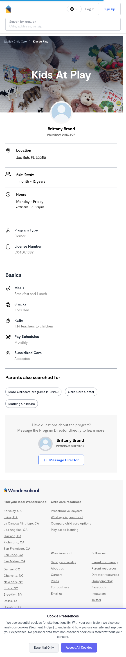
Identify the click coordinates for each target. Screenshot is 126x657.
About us (57, 568)
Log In (89, 9)
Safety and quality (63, 562)
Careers (56, 574)
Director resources (105, 574)
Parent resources (104, 568)
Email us (57, 593)
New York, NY (13, 582)
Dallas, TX (10, 601)
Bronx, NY (11, 588)
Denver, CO (12, 569)
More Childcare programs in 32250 (33, 392)
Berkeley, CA (13, 511)
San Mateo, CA (14, 561)
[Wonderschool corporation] (61, 490)
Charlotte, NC (14, 575)
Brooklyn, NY (13, 594)
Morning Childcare (21, 404)
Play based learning (64, 529)
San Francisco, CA (17, 548)
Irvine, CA (11, 517)
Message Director (61, 460)
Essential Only (44, 647)
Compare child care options (71, 523)
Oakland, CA (12, 536)
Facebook (99, 587)
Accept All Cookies (79, 647)
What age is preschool (67, 517)
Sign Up (109, 9)
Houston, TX (13, 607)
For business (60, 587)
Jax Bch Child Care (15, 41)
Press (55, 581)
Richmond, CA (14, 542)
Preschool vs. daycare (67, 511)
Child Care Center (81, 392)
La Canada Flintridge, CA (21, 523)
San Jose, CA (13, 555)
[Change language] (74, 9)
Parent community (105, 562)
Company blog (102, 581)
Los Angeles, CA (15, 529)
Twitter (96, 600)
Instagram (99, 593)
